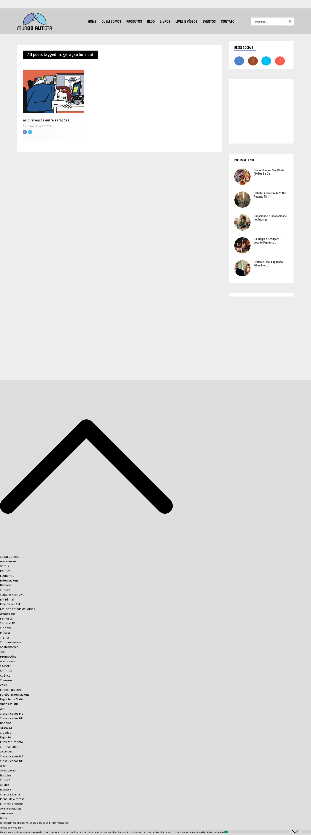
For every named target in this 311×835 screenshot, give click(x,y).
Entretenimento (7, 614)
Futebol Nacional (11, 690)
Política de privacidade (11, 828)
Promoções (8, 656)
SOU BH (3, 766)
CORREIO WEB (6, 813)
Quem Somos (111, 21)
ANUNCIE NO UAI (7, 661)
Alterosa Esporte (11, 804)
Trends (5, 637)
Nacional (6, 585)
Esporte (5, 737)
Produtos (134, 21)
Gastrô (4, 785)
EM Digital (7, 599)
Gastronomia (9, 647)
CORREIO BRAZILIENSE (10, 809)
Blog (151, 21)
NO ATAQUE (5, 666)
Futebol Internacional (15, 694)
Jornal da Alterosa (12, 799)
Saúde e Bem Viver (13, 595)
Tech (3, 652)
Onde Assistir (9, 704)
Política (5, 571)
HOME (92, 21)
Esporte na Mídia (12, 699)
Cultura (5, 590)
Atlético (5, 675)
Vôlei (3, 685)
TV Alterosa (5, 790)
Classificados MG (11, 713)
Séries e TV (7, 623)
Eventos (209, 21)
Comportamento (12, 642)
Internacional (9, 580)
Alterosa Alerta (10, 794)
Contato (228, 21)
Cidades (5, 733)
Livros (165, 21)
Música (5, 633)
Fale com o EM (10, 604)
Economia (7, 576)
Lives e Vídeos (186, 21)
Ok (226, 832)
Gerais (4, 566)
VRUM (2, 709)
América (6, 671)
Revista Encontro (8, 771)
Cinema (5, 628)
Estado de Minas (8, 561)
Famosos (6, 618)
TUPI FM (3, 818)
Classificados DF (11, 718)
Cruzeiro (6, 680)
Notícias (5, 723)
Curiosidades (9, 747)
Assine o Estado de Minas (17, 609)
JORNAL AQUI (6, 728)
